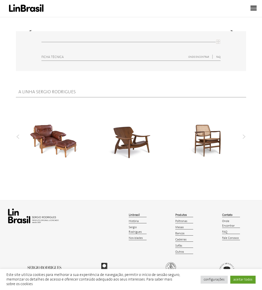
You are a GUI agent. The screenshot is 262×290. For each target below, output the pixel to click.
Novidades (136, 238)
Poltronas (181, 221)
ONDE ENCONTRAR (199, 57)
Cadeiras (181, 239)
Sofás (178, 245)
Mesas (179, 227)
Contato (227, 215)
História (134, 221)
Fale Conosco (230, 238)
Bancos (179, 233)
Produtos (181, 215)
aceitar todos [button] (243, 280)
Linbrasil (134, 215)
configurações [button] (214, 280)
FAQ (218, 57)
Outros (179, 251)
